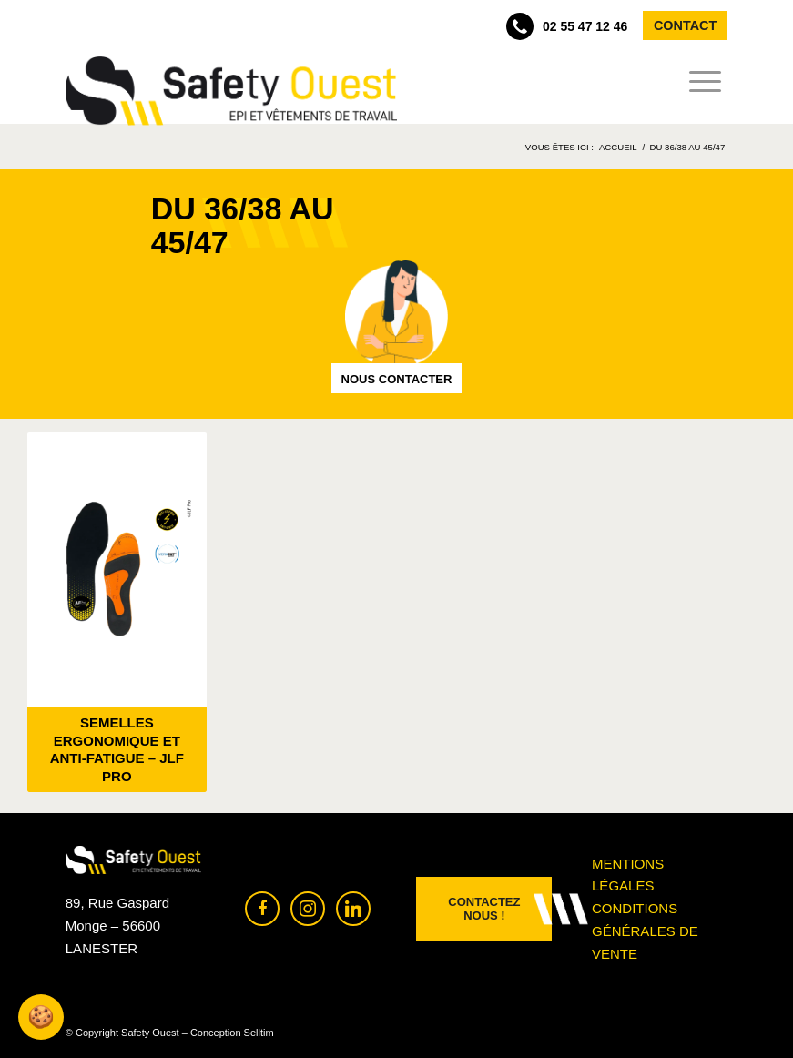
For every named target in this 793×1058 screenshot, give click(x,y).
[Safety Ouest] (231, 91)
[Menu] (699, 82)
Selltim (259, 1032)
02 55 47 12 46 (566, 26)
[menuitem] (699, 82)
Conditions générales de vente (645, 930)
